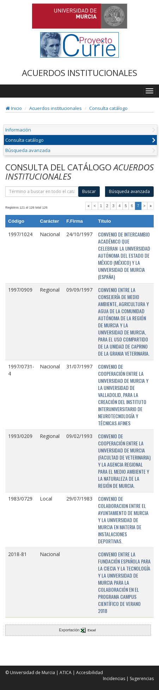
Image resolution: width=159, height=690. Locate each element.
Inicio (14, 108)
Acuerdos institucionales (55, 108)
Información (18, 130)
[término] (41, 191)
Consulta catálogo (108, 108)
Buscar (89, 191)
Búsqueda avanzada (27, 150)
